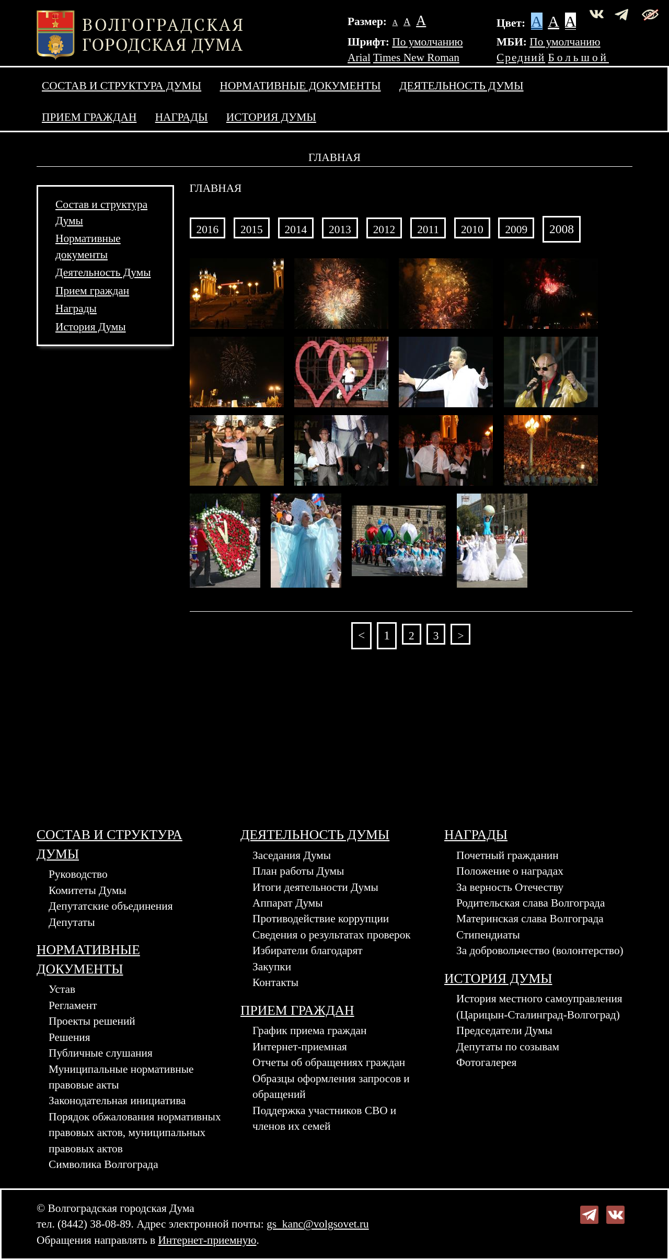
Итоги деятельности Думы (315, 887)
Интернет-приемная (299, 1046)
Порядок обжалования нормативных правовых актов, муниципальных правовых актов (135, 1132)
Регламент (73, 1005)
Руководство (78, 874)
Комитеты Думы (87, 890)
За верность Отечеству (509, 887)
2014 (296, 229)
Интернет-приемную (207, 1240)
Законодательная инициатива (117, 1100)
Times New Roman (416, 57)
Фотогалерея (486, 1062)
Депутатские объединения (110, 906)
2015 (251, 229)
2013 (340, 229)
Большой (578, 57)
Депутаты (72, 922)
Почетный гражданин (507, 855)
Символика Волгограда (103, 1164)
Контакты (275, 982)
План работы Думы (298, 871)
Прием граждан (89, 117)
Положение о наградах (509, 871)
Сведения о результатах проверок (331, 935)
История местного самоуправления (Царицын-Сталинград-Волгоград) (539, 1006)
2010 (472, 229)
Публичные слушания (101, 1053)
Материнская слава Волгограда (530, 918)
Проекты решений (92, 1021)
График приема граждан (309, 1030)
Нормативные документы (300, 85)
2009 (516, 229)
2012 (384, 229)
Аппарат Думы (287, 903)
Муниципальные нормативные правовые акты (121, 1077)
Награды (181, 117)
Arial (359, 57)
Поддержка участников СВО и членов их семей (324, 1118)
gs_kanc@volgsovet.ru (318, 1224)
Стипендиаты (488, 935)
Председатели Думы (504, 1030)
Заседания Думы (291, 855)
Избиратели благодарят (307, 950)
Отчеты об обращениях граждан (328, 1062)
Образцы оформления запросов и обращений (331, 1086)
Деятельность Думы (461, 85)
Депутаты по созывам (507, 1046)
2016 (208, 229)
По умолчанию (427, 42)
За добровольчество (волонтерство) (540, 950)
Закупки (271, 966)
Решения (69, 1037)
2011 (428, 229)
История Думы (271, 117)
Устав (62, 989)
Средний (521, 57)
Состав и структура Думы (121, 85)
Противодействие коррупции (320, 918)
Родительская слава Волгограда (530, 903)
